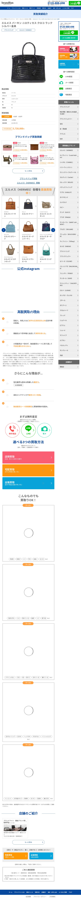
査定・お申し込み (57, 8)
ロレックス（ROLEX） (67, 182)
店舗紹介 (50, 8)
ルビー (62, 207)
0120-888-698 (67, 26)
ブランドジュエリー (66, 119)
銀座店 (62, 367)
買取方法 (44, 8)
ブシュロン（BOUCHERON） (68, 235)
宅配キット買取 (16, 856)
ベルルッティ (64, 345)
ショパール (63, 320)
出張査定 (68, 89)
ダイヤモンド (64, 197)
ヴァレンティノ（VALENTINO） (68, 284)
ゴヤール (62, 300)
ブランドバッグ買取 (28, 178)
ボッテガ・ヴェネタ (66, 295)
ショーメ (62, 330)
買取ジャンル (25, 8)
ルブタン (62, 340)
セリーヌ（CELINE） (66, 261)
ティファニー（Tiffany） (67, 241)
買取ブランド (32, 8)
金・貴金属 (63, 129)
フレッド (62, 315)
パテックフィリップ (66, 187)
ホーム (8, 8)
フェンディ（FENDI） (66, 273)
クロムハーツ (64, 310)
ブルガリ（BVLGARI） (67, 229)
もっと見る (28, 842)
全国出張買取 (41, 856)
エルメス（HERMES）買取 (28, 182)
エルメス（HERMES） (25, 30)
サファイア (63, 335)
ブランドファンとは (16, 8)
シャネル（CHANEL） (67, 162)
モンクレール (64, 350)
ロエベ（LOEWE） (65, 290)
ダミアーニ (63, 305)
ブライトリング (64, 251)
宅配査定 (68, 95)
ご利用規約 (52, 897)
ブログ (72, 8)
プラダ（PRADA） (65, 217)
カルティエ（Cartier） (67, 177)
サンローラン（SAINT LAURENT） (68, 223)
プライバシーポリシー (39, 897)
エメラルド (63, 202)
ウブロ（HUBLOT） (66, 192)
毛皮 (61, 355)
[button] (4, 230)
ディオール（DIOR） (66, 278)
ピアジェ (62, 325)
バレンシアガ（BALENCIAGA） (68, 267)
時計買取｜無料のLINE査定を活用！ (68, 113)
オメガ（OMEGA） (66, 246)
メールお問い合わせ (68, 38)
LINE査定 (68, 76)
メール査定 (69, 83)
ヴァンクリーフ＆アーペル (68, 172)
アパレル (62, 134)
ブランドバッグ (8, 30)
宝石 (61, 124)
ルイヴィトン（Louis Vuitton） (68, 156)
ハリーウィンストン (66, 167)
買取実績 (39, 8)
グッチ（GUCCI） (65, 212)
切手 (61, 139)
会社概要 (28, 897)
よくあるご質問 (66, 8)
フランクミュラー (65, 256)
